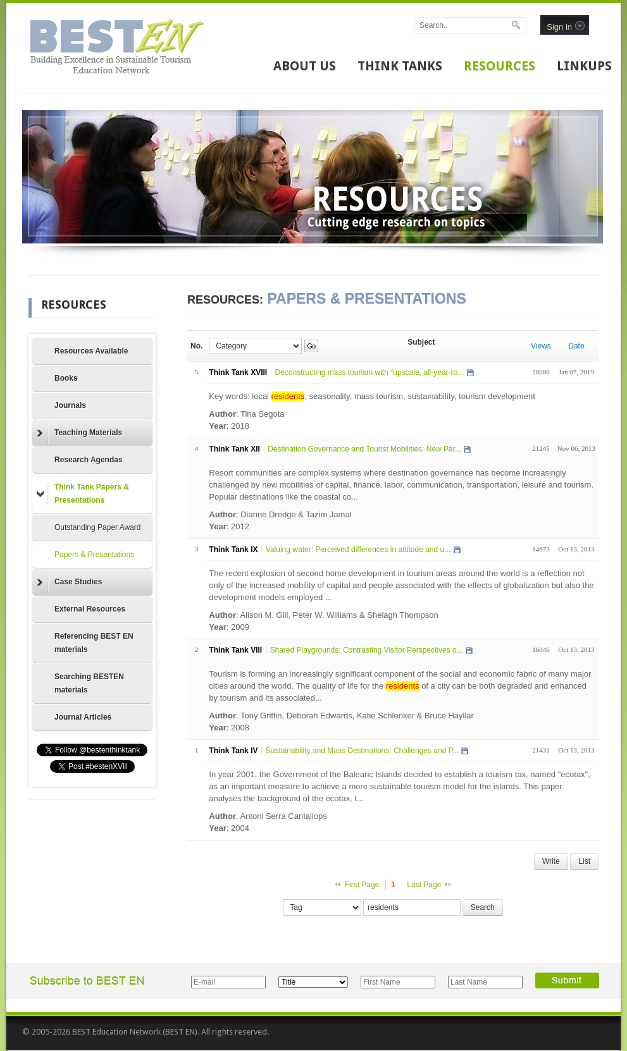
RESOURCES (499, 65)
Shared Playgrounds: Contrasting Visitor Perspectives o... (366, 650)
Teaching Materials (79, 433)
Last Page (424, 884)
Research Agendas (88, 459)
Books (66, 378)
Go (311, 346)
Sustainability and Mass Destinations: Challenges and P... (362, 750)
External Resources (89, 609)
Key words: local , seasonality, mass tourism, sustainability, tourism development (372, 396)
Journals (70, 405)
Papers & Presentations (94, 554)
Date (576, 345)
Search (483, 907)
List (584, 861)
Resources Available (91, 351)
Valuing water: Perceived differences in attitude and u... (358, 549)
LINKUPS (584, 65)
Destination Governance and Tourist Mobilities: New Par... (364, 449)
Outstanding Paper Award (97, 527)
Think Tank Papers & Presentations (83, 493)
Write (551, 861)
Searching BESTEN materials (89, 683)
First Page (362, 884)
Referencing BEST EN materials (93, 643)
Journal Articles (82, 717)
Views (541, 345)
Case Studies (69, 582)
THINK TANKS (399, 65)
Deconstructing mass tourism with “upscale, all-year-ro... (369, 372)
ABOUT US (304, 65)
